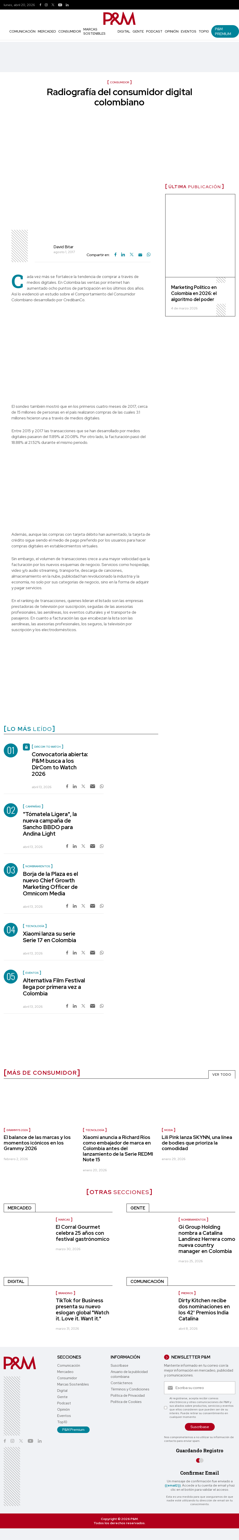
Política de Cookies (126, 1401)
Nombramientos (193, 1220)
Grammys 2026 (17, 1130)
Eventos (188, 31)
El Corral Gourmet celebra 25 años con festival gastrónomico (82, 1233)
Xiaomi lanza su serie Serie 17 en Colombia (49, 937)
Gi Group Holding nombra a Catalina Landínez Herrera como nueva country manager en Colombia (207, 1239)
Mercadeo (47, 31)
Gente (138, 31)
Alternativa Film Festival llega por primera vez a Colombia (54, 987)
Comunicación (22, 31)
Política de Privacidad (128, 1395)
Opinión (172, 31)
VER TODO (221, 1074)
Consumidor (69, 31)
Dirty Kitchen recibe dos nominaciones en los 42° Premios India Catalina (204, 1309)
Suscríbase (119, 1365)
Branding (65, 1293)
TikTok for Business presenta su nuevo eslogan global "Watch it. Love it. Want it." (82, 1309)
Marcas (64, 1220)
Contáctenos (122, 1383)
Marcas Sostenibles (94, 31)
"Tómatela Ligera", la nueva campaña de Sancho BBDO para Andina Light (50, 823)
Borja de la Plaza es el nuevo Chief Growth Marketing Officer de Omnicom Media (50, 883)
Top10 (204, 31)
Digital (124, 31)
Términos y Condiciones (130, 1389)
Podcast (154, 31)
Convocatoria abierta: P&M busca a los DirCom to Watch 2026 (60, 764)
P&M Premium (223, 31)
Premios (187, 1293)
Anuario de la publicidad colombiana (129, 1374)
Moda (168, 1130)
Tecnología (94, 1130)
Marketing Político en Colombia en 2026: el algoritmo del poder (194, 293)
